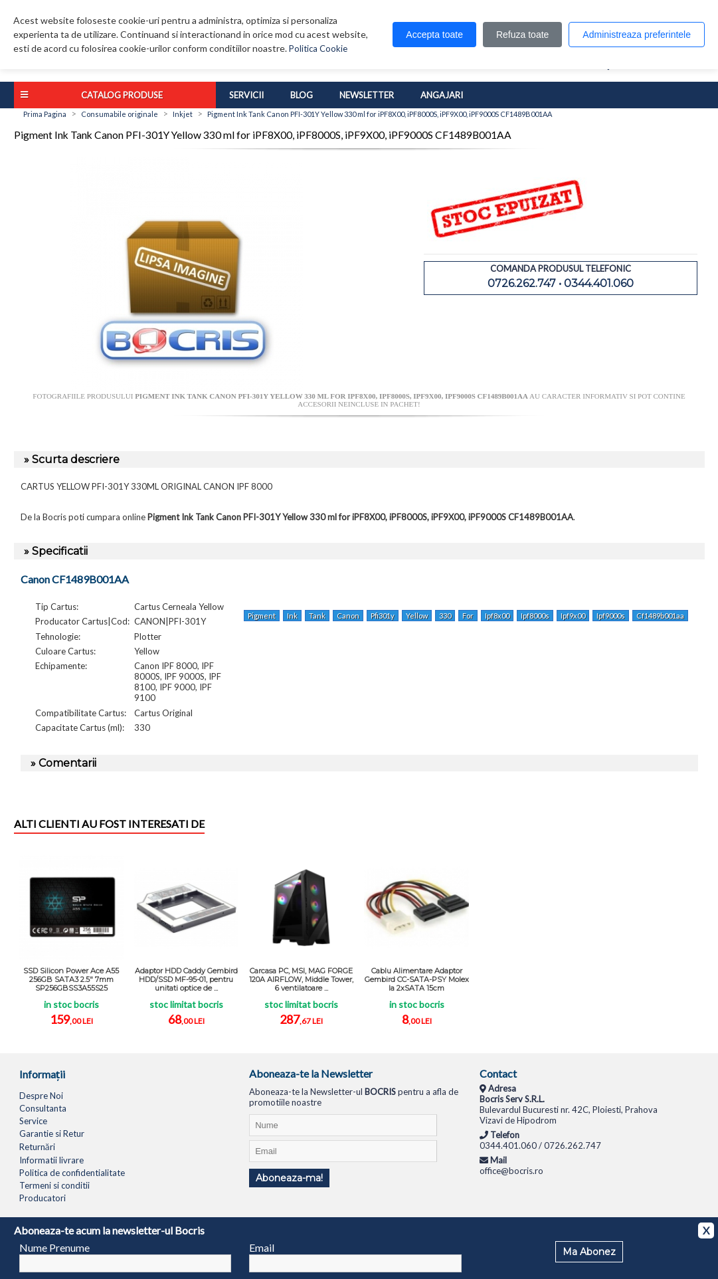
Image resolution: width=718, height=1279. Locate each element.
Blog (301, 95)
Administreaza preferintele (637, 34)
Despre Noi (41, 1095)
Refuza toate (522, 34)
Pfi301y (383, 615)
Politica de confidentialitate (72, 1172)
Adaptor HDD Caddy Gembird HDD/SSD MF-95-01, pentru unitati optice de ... (186, 979)
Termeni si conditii (54, 1185)
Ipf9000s (610, 615)
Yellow (417, 615)
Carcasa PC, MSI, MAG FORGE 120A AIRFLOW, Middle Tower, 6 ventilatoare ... (301, 979)
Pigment (262, 615)
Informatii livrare (51, 1160)
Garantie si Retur (51, 1133)
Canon (348, 615)
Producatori (42, 1198)
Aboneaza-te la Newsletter (311, 1073)
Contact (498, 1073)
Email (261, 1247)
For (468, 615)
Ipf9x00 (573, 615)
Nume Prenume (54, 1247)
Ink (292, 615)
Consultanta (42, 1108)
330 (445, 615)
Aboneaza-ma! (289, 1178)
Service (33, 1121)
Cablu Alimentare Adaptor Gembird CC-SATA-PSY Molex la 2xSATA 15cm (417, 979)
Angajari (441, 95)
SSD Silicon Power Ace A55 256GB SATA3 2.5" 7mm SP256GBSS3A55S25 (71, 979)
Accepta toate (434, 34)
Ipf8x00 (497, 615)
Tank (317, 615)
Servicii (246, 95)
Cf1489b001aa (660, 615)
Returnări (37, 1146)
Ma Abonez (589, 1252)
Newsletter (366, 95)
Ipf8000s (535, 615)
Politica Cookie (318, 48)
